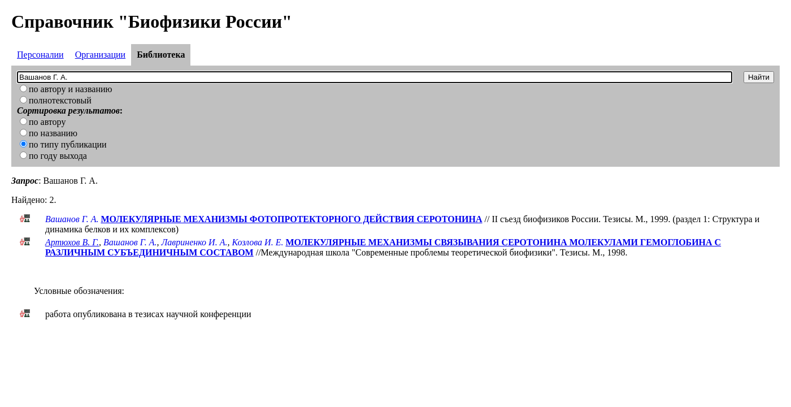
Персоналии (40, 54)
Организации (100, 54)
